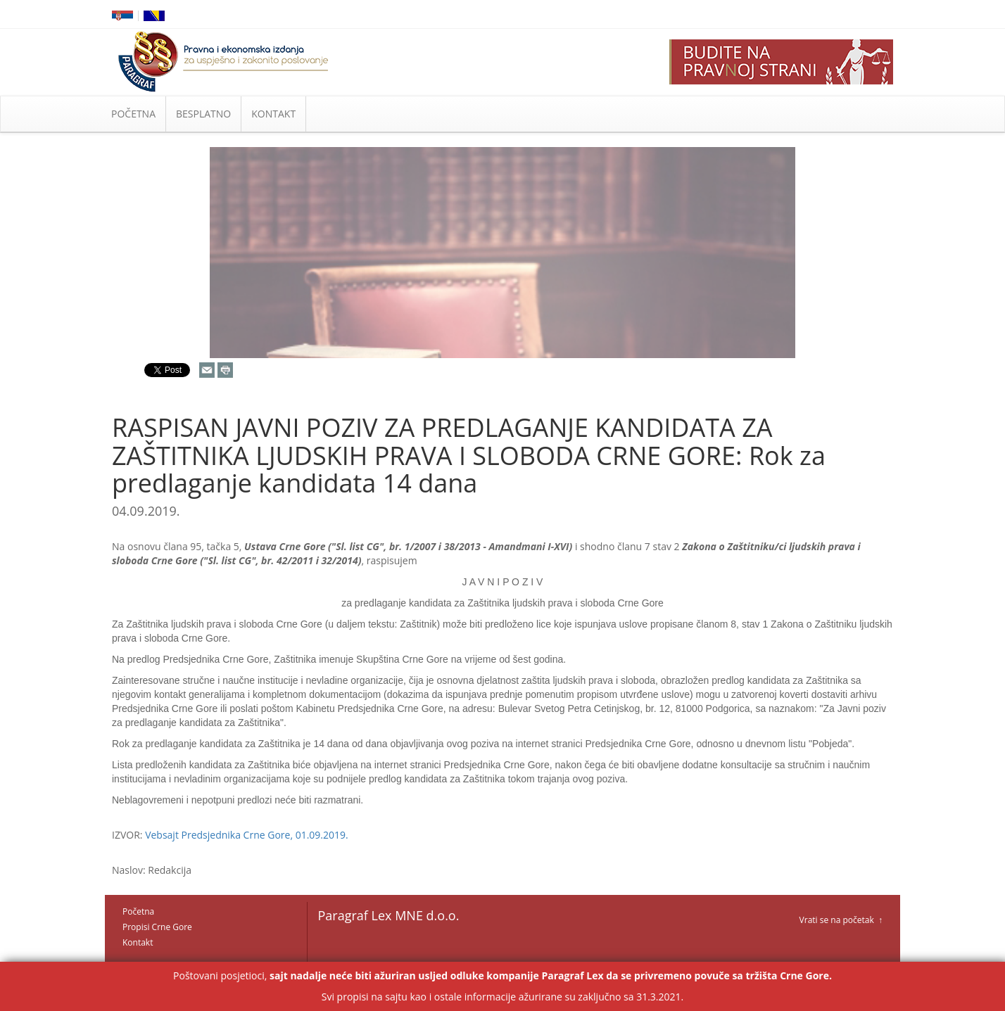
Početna (138, 911)
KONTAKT (273, 113)
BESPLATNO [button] (203, 113)
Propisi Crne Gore (157, 927)
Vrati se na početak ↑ (841, 920)
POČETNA (133, 113)
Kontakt (137, 942)
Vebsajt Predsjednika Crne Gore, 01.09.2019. (246, 834)
